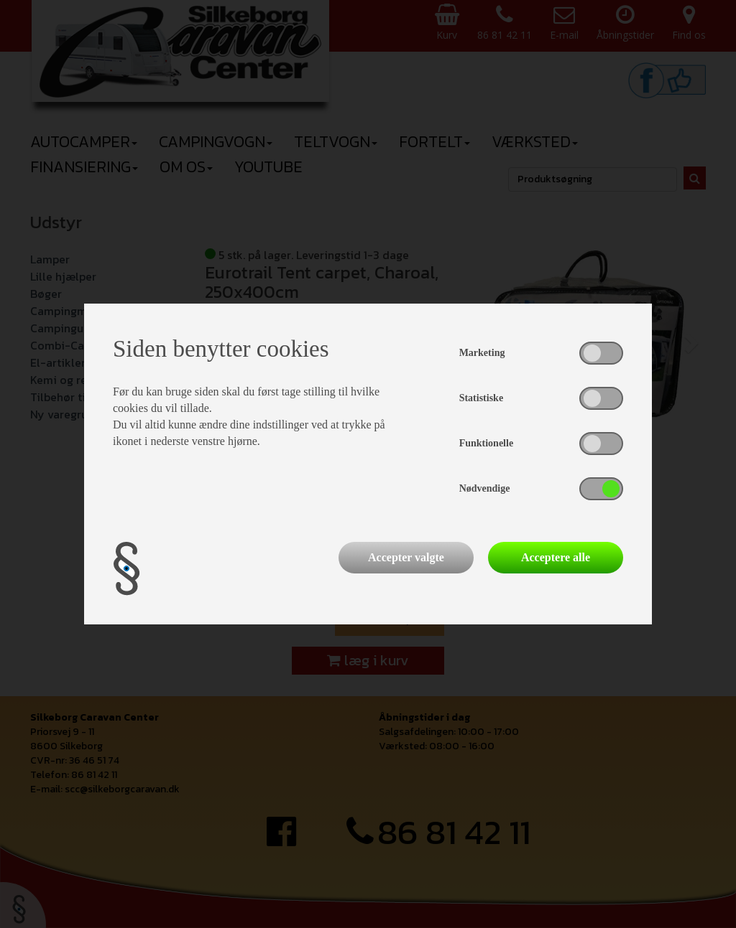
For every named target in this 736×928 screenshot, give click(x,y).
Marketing (482, 352)
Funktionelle (486, 443)
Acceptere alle (555, 557)
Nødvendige (484, 488)
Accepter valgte (406, 557)
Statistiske (481, 398)
